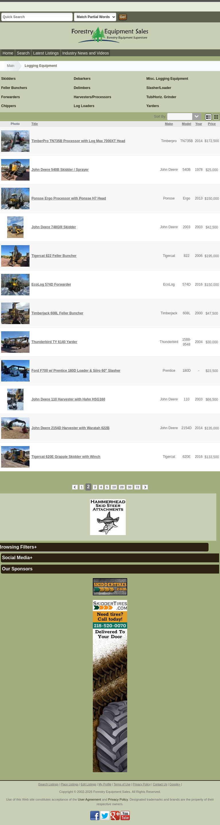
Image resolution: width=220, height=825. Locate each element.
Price (212, 123)
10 (114, 487)
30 (129, 487)
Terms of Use (121, 784)
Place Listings (69, 784)
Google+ (175, 784)
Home (8, 53)
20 (121, 487)
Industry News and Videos (85, 53)
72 (137, 487)
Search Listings (48, 784)
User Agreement (89, 799)
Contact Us (160, 784)
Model (186, 123)
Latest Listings (46, 53)
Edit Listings (88, 784)
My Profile (105, 784)
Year (198, 123)
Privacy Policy (142, 784)
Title (35, 123)
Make (169, 123)
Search (23, 53)
